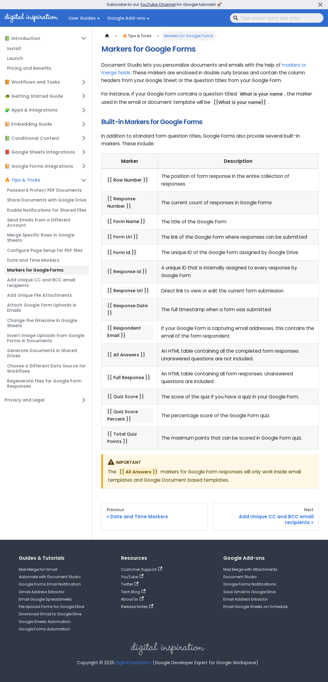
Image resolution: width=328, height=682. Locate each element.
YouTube (132, 576)
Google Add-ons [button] (126, 18)
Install (14, 49)
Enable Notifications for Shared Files (47, 210)
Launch (15, 58)
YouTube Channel (158, 4)
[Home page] (106, 36)
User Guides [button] (82, 18)
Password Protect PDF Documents (44, 190)
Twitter (130, 584)
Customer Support (141, 569)
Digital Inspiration (133, 663)
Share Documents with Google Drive (46, 200)
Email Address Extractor (245, 599)
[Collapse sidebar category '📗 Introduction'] (84, 38)
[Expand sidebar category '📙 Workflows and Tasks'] (84, 82)
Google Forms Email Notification (50, 584)
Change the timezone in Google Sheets (42, 323)
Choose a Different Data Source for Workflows (46, 368)
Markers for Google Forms (35, 270)
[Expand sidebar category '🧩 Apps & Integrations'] (84, 110)
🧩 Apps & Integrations (31, 110)
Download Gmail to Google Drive (50, 614)
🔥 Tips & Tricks (22, 180)
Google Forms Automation (44, 629)
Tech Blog (133, 591)
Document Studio (240, 576)
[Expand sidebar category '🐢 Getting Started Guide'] (84, 96)
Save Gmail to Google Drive (249, 591)
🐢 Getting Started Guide (34, 96)
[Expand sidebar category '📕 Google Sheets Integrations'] (84, 152)
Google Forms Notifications (249, 584)
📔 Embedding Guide (28, 124)
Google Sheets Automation (45, 621)
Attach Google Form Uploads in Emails (41, 307)
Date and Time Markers (33, 260)
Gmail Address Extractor (41, 591)
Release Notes (137, 606)
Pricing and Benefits (29, 68)
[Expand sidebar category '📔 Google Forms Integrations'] (84, 166)
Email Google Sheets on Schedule (255, 606)
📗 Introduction (22, 38)
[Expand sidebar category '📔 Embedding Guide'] (84, 124)
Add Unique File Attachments (39, 295)
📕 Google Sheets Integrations (40, 152)
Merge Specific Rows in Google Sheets (40, 237)
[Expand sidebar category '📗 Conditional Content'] (84, 138)
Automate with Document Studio (50, 576)
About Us (132, 599)
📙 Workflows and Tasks (32, 82)
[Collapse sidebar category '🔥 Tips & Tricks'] (84, 180)
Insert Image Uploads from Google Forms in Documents (45, 338)
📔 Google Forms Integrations (39, 166)
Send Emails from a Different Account (39, 222)
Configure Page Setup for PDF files (45, 250)
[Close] (320, 4)
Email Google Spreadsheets (45, 599)
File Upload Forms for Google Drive (51, 606)
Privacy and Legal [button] (25, 400)
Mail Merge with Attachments (250, 569)
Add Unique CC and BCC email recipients (41, 282)
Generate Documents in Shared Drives (42, 353)
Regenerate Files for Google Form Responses (44, 383)
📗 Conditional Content (32, 138)
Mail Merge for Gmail (38, 569)
